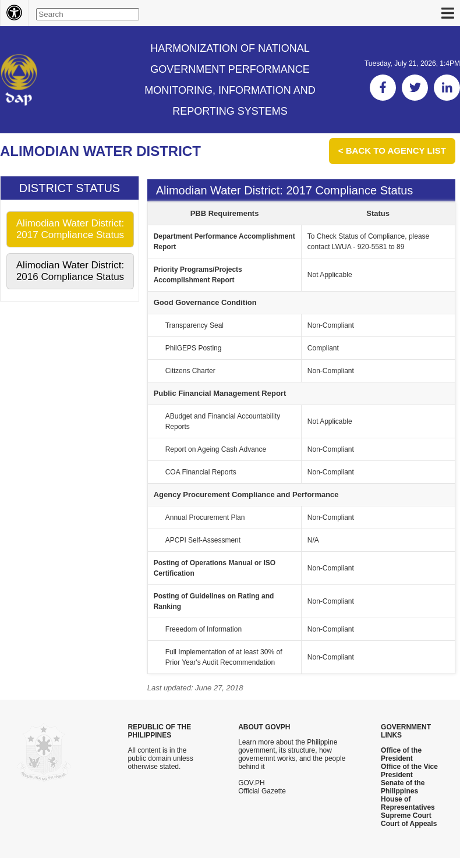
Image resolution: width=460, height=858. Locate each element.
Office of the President (401, 754)
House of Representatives (408, 803)
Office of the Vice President (409, 771)
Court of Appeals (409, 824)
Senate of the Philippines (402, 787)
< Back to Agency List (392, 150)
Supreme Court (406, 815)
